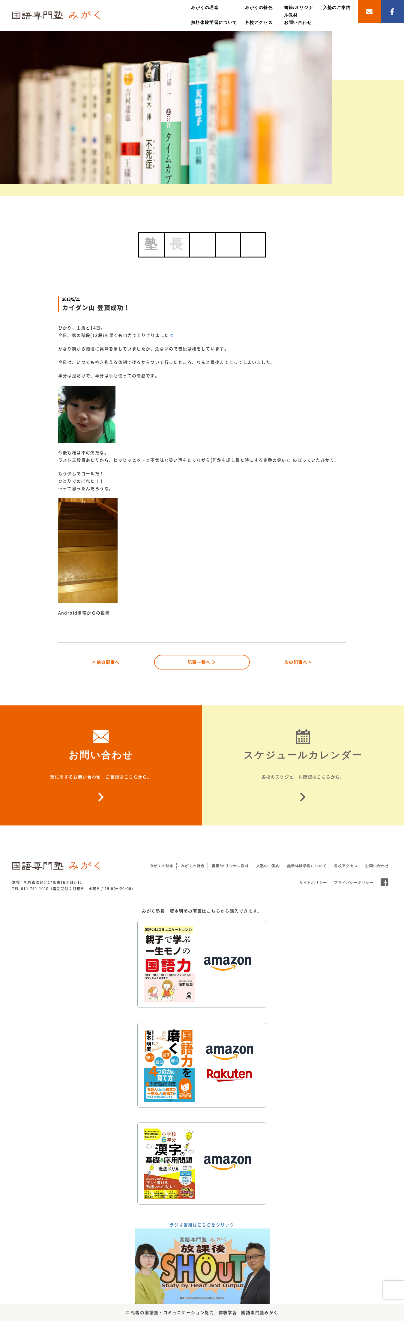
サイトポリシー (313, 883)
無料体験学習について (214, 22)
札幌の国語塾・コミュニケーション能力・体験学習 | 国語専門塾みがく (204, 1312)
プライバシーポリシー (353, 883)
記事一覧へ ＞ (202, 662)
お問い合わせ (298, 22)
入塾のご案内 (337, 7)
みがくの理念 (205, 7)
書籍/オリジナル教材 (230, 866)
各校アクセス (259, 22)
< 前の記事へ (106, 662)
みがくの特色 (259, 7)
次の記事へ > (298, 662)
